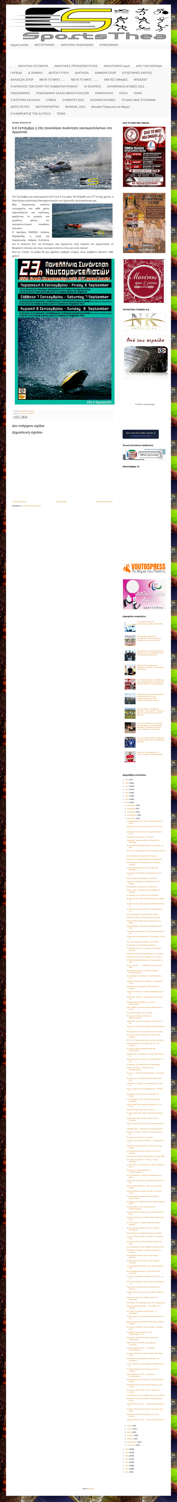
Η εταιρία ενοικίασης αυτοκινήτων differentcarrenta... (139, 1017)
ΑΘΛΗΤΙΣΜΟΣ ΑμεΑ (117, 66)
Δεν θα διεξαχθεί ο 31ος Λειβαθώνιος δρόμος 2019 (145, 1247)
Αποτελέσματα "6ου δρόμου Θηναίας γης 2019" (144, 1233)
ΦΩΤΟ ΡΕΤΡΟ (20, 106)
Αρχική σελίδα (19, 44)
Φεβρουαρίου (132, 1442)
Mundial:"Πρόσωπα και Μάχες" (111, 106)
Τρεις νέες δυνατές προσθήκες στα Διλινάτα (143, 942)
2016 (127, 1456)
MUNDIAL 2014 (75, 106)
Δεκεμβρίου (131, 805)
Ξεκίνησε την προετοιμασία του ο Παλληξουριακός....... (139, 1171)
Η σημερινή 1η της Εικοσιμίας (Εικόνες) (141, 945)
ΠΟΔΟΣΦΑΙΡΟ (20, 93)
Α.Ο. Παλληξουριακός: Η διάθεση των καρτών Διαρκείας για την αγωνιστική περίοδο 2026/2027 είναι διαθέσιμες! (150, 682)
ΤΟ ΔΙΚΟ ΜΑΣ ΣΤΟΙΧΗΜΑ (139, 100)
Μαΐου (129, 1432)
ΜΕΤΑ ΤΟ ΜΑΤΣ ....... (84, 79)
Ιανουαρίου (131, 1445)
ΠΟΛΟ (123, 93)
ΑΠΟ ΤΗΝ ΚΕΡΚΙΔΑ (149, 66)
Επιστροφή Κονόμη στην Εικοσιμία (139, 1013)
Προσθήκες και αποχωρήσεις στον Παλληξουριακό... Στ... (139, 1333)
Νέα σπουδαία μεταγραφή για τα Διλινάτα (142, 878)
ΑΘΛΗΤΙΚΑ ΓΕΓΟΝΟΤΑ (33, 66)
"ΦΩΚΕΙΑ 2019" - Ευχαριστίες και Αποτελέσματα (144, 1129)
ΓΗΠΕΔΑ (16, 72)
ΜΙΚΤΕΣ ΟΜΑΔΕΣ (116, 79)
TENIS (61, 113)
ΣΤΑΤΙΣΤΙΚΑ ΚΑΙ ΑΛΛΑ (25, 100)
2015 (127, 1459)
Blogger (91, 1489)
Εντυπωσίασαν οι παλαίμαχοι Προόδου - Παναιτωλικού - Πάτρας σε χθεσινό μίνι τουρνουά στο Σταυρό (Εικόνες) (150, 712)
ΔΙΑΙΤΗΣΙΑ (82, 72)
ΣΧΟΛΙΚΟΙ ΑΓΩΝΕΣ (103, 100)
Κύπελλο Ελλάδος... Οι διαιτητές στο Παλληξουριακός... (140, 1068)
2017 (127, 1452)
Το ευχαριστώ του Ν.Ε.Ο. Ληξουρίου (140, 1137)
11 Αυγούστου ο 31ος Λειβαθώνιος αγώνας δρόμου (145, 1395)
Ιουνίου (130, 1429)
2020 (127, 799)
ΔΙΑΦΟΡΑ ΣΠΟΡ (105, 72)
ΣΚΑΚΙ (138, 93)
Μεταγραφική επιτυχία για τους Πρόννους (142, 887)
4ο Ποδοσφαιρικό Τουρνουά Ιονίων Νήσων (142, 914)
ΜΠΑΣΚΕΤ (141, 79)
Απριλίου (130, 1435)
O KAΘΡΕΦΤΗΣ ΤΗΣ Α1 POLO (31, 113)
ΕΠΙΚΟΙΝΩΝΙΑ (109, 44)
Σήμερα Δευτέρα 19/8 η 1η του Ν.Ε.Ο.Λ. (141, 1110)
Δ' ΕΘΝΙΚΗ (35, 72)
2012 (127, 1469)
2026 (127, 780)
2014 (127, 1462)
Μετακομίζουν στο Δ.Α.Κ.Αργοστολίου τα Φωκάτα (145, 1032)
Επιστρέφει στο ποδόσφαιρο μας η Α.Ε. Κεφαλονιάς (146, 1303)
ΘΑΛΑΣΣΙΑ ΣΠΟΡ (22, 79)
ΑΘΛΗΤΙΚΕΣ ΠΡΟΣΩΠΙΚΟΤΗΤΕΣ (76, 66)
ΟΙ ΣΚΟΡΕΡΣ (92, 86)
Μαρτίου (130, 1439)
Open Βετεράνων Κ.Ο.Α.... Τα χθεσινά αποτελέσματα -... (140, 1375)
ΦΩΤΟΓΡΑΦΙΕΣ (44, 44)
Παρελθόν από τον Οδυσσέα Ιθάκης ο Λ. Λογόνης (145, 954)
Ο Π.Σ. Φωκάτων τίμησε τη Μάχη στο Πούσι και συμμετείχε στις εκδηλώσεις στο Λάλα (151, 740)
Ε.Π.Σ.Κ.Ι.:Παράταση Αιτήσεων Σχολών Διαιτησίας (145, 1040)
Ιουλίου (130, 1426)
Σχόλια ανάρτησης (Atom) (31, 506)
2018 (127, 1449)
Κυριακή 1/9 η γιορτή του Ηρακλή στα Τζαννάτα (144, 957)
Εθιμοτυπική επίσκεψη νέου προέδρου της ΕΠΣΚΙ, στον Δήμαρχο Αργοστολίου (150, 667)
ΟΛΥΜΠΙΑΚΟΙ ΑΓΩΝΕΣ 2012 (125, 86)
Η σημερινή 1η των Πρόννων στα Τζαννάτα (142, 895)
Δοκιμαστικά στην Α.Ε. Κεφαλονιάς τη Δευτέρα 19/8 (145, 1156)
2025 (127, 783)
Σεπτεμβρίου (132, 815)
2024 (127, 786)
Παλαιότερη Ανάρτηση (105, 502)
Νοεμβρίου (131, 808)
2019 (127, 802)
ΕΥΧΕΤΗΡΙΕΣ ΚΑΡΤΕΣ (137, 72)
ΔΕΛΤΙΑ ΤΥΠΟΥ (58, 72)
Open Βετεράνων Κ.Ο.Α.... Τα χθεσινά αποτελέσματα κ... (140, 1349)
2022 (127, 793)
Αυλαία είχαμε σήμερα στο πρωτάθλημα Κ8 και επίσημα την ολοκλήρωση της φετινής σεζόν (149, 638)
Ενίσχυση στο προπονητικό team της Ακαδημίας (144, 859)
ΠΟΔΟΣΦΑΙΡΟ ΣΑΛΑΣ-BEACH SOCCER (62, 93)
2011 (127, 1472)
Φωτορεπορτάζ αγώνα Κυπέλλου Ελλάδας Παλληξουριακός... (142, 972)
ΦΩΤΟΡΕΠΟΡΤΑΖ (47, 106)
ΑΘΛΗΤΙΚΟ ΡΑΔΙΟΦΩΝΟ (77, 44)
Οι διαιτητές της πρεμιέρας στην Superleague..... (144, 1064)
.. (11, 66)
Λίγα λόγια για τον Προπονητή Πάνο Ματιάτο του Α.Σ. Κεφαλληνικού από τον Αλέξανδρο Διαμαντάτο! (150, 653)
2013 (127, 1465)
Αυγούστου (131, 818)
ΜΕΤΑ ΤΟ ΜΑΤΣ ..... (52, 79)
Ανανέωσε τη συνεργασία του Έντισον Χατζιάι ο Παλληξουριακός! (150, 753)
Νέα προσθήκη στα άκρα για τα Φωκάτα (141, 856)
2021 (127, 796)
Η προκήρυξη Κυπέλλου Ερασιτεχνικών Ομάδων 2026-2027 (150, 623)
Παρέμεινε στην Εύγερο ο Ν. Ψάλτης (140, 837)
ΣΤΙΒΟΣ (51, 100)
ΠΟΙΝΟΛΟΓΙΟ (104, 93)
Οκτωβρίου (131, 812)
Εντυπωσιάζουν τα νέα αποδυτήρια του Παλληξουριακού (141, 1208)
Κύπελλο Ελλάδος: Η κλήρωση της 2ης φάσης (144, 917)
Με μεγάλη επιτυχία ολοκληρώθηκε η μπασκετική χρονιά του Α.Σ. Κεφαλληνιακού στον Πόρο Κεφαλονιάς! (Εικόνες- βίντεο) (150, 697)
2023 (127, 789)
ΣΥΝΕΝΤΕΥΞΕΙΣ (73, 100)
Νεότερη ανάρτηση (20, 502)
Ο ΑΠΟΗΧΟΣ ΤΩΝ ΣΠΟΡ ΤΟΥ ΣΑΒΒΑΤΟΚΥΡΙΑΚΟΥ (44, 86)
